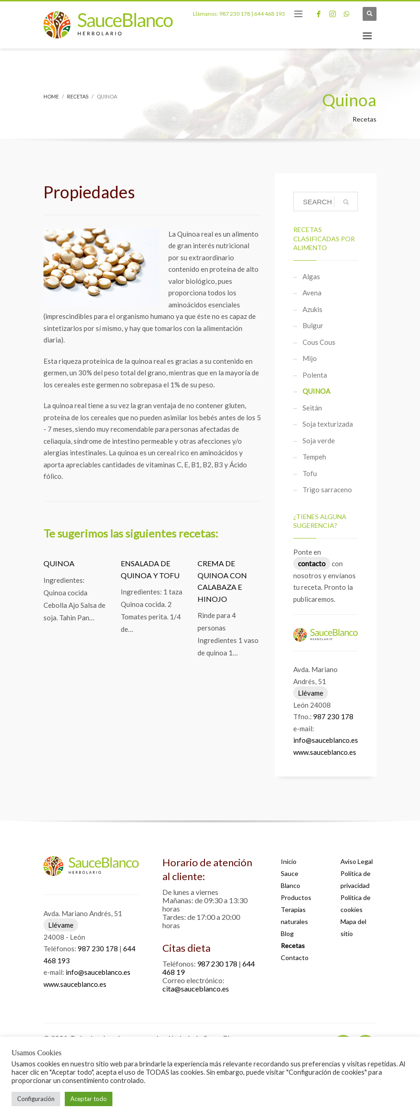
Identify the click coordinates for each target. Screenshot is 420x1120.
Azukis (312, 309)
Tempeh (314, 457)
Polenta (315, 375)
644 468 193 (269, 13)
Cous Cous (319, 342)
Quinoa (58, 563)
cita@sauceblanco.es (195, 988)
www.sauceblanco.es (324, 752)
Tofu (310, 473)
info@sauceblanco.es (325, 740)
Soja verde (319, 440)
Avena (312, 292)
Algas (311, 276)
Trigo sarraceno (327, 489)
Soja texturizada (328, 424)
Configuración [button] (36, 1098)
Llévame (310, 693)
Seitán (312, 408)
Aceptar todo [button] (88, 1098)
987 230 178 (234, 13)
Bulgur (313, 325)
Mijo (310, 358)
